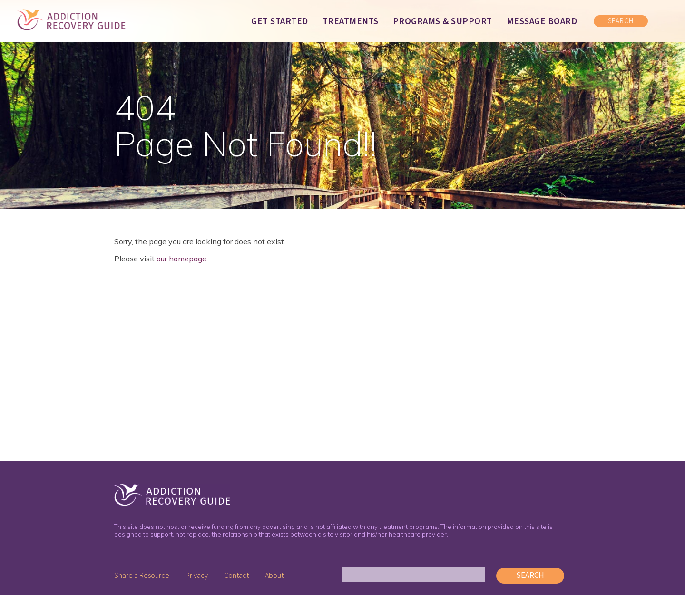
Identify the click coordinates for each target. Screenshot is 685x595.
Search (530, 575)
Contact (236, 575)
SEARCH (621, 21)
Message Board (542, 21)
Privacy (197, 575)
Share (141, 575)
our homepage (181, 258)
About (274, 575)
